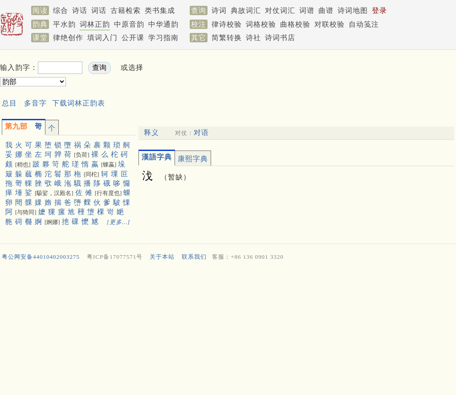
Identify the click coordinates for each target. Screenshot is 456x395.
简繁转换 (227, 37)
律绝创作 (68, 37)
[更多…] (118, 222)
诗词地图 (353, 10)
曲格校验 (295, 24)
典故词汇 (246, 10)
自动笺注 (364, 24)
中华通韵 (163, 24)
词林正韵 (95, 24)
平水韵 (64, 24)
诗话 (79, 10)
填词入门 (102, 37)
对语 (201, 132)
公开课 (133, 37)
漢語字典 (157, 157)
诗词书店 (280, 37)
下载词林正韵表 (78, 103)
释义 (151, 132)
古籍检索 (125, 10)
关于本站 (162, 256)
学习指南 (163, 37)
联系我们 (194, 256)
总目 (9, 103)
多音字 (35, 103)
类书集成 (160, 10)
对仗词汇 (280, 10)
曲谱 (326, 10)
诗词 (219, 10)
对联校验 (329, 24)
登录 (379, 10)
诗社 (253, 37)
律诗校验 (227, 24)
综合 (60, 10)
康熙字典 (193, 159)
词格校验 (261, 24)
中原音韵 (129, 24)
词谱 (306, 10)
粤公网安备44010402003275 (41, 256)
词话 (98, 10)
